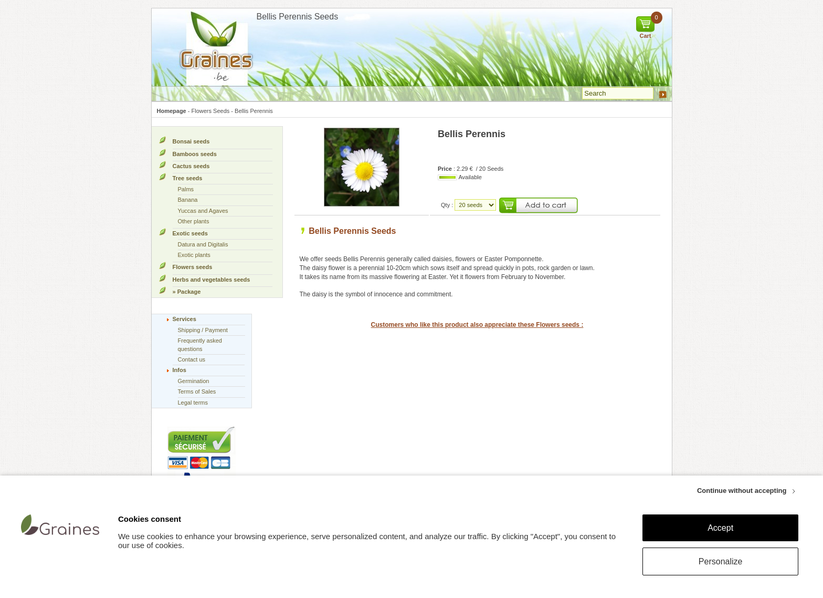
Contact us (192, 359)
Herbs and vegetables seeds (211, 279)
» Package (187, 291)
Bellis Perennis (254, 111)
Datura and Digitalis (203, 244)
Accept (720, 527)
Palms (186, 189)
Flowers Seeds (211, 111)
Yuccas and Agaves (203, 211)
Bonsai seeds (191, 141)
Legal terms (193, 402)
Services (184, 319)
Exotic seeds (190, 233)
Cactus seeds (191, 166)
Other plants (193, 221)
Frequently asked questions (200, 344)
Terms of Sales (197, 391)
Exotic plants (194, 255)
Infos (179, 370)
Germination (193, 381)
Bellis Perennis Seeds (352, 230)
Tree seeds (188, 178)
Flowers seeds (193, 267)
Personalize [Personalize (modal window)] (721, 561)
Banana (188, 200)
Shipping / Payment (203, 330)
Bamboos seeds (195, 154)
